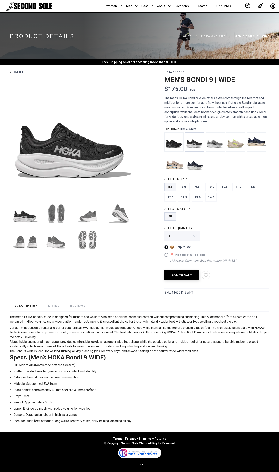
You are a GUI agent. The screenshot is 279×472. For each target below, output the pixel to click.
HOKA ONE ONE (213, 36)
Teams (203, 6)
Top (140, 464)
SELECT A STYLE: (177, 209)
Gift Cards (223, 6)
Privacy (130, 439)
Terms (118, 439)
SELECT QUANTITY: (178, 228)
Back (17, 72)
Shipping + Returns (152, 439)
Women (111, 6)
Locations (182, 6)
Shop (187, 36)
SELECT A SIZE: (175, 179)
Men (129, 6)
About (161, 6)
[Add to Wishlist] (206, 275)
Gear (144, 6)
